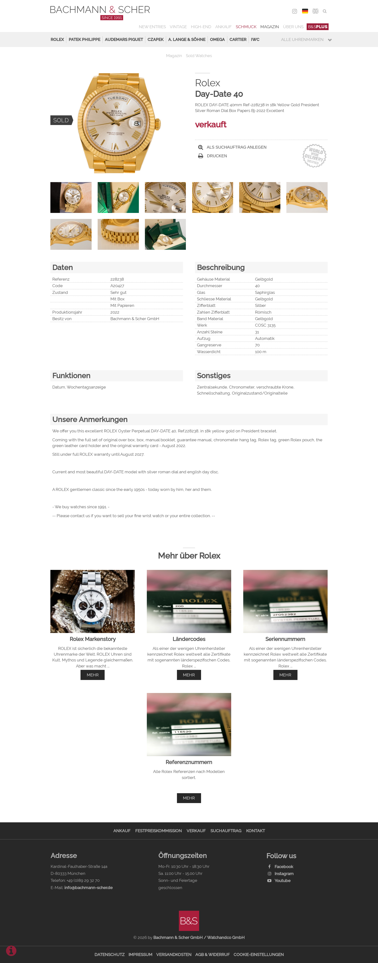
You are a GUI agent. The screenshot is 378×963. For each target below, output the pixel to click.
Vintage (178, 26)
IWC (255, 39)
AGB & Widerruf (212, 954)
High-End (201, 26)
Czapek (155, 39)
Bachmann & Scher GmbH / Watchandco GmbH (199, 937)
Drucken (212, 156)
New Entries (152, 26)
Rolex (57, 39)
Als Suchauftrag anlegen (232, 147)
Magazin (269, 26)
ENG (315, 11)
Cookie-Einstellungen (259, 954)
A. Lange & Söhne (186, 39)
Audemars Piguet (124, 39)
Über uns (293, 26)
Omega (217, 39)
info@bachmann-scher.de (88, 887)
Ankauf (223, 26)
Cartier (238, 39)
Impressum (140, 954)
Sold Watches (199, 55)
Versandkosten (173, 954)
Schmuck (246, 26)
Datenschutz (109, 954)
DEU (305, 11)
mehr (93, 675)
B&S (317, 26)
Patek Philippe (84, 39)
